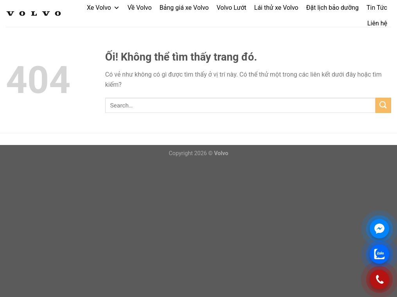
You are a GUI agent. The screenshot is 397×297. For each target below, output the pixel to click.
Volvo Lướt (231, 7)
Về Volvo (140, 7)
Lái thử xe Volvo (276, 7)
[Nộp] (383, 105)
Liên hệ (377, 23)
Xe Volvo (103, 7)
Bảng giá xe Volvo (184, 7)
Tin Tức (376, 7)
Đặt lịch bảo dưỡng (332, 7)
